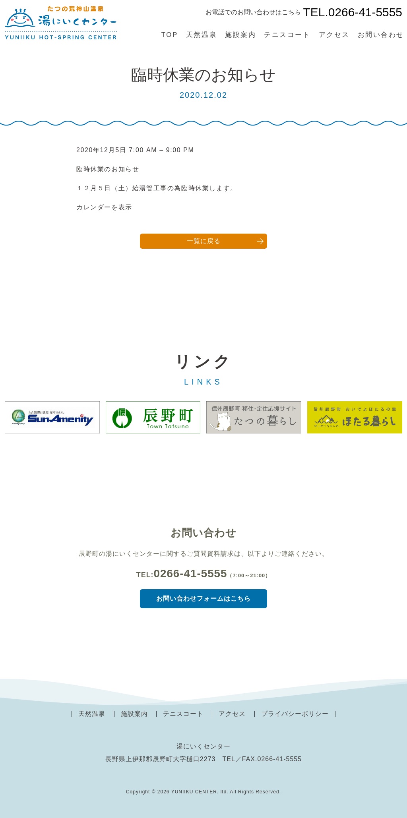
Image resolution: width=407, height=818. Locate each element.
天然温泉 (201, 35)
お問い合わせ (381, 35)
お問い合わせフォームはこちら (203, 598)
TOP (169, 35)
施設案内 (240, 35)
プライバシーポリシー (295, 713)
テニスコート (287, 35)
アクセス (334, 35)
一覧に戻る (204, 241)
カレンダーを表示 (104, 207)
